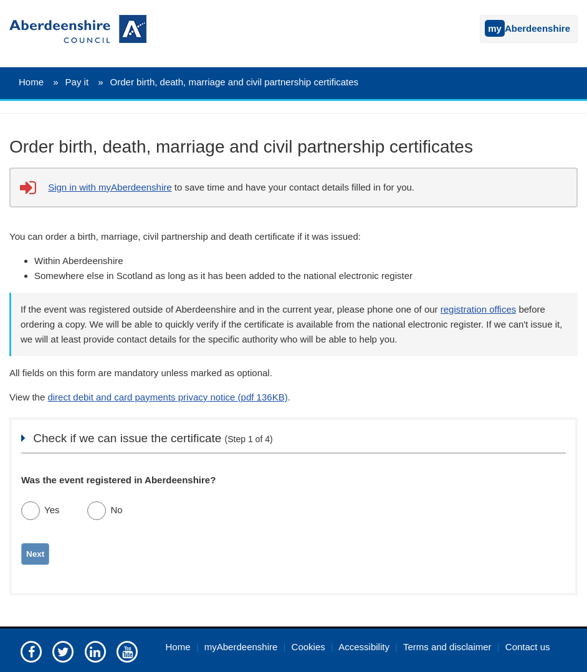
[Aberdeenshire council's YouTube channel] (127, 651)
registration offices (478, 309)
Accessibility (363, 646)
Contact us (527, 646)
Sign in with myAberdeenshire (109, 187)
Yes (51, 509)
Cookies (308, 646)
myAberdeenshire (241, 646)
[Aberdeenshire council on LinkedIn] (95, 651)
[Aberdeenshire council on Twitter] (62, 651)
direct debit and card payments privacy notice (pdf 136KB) (167, 397)
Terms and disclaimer (447, 646)
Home (31, 82)
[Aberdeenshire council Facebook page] (31, 651)
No (116, 509)
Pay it (77, 82)
